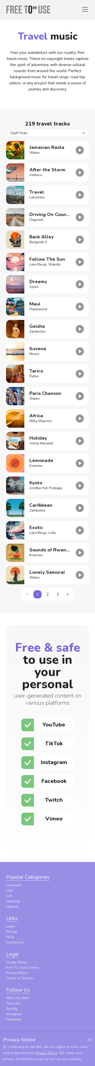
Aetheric (35, 175)
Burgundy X (38, 242)
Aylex (34, 287)
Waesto (54, 264)
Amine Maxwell (41, 443)
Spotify (11, 1008)
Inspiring (13, 901)
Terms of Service (19, 978)
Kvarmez (36, 466)
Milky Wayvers (40, 421)
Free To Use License (22, 967)
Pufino (34, 376)
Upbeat (12, 906)
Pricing (11, 931)
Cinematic (14, 885)
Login (10, 926)
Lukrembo (37, 197)
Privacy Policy (17, 972)
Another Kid (38, 488)
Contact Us (15, 942)
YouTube (13, 1003)
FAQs (10, 937)
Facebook (14, 1019)
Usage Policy (16, 962)
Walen (34, 152)
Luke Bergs (38, 264)
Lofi (9, 895)
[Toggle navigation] (85, 9)
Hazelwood (38, 309)
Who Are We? (17, 998)
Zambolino (37, 331)
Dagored (36, 220)
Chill (9, 890)
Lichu (52, 533)
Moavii (34, 354)
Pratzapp (55, 488)
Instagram (14, 1014)
